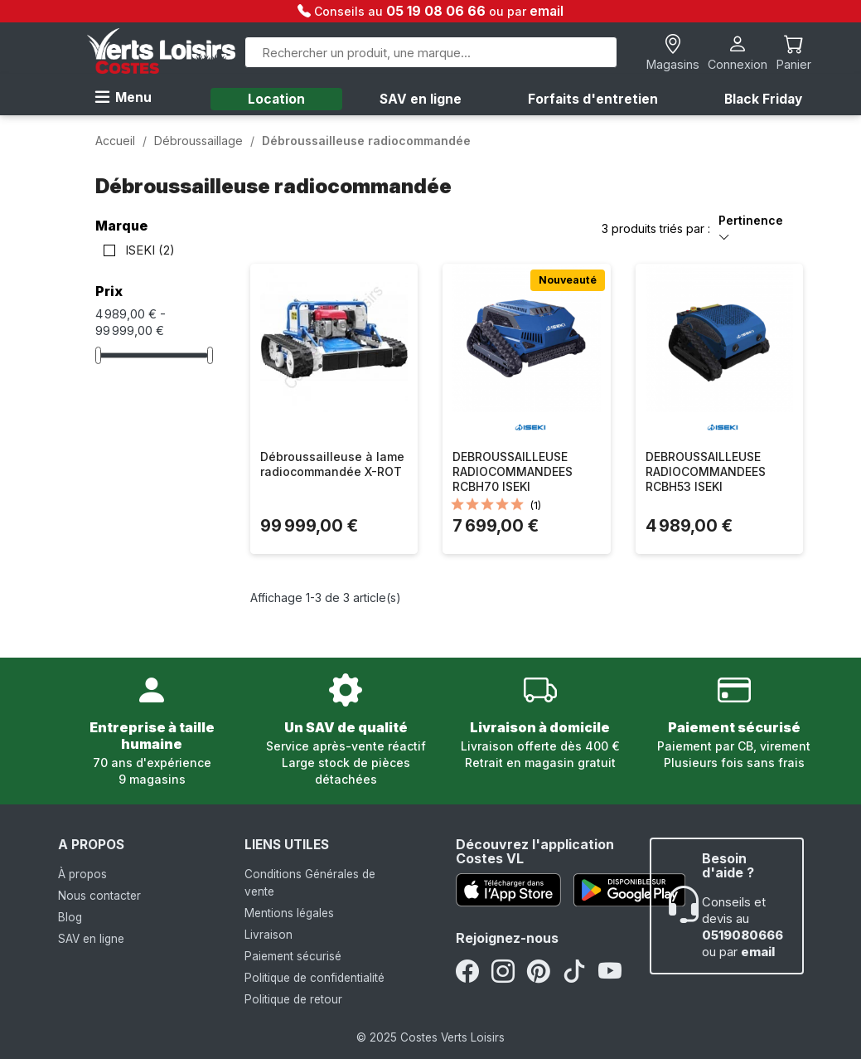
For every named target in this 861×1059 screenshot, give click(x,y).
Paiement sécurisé (292, 956)
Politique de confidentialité (314, 977)
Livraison (268, 934)
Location (276, 99)
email (547, 10)
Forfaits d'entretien (593, 99)
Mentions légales (289, 913)
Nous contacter (99, 895)
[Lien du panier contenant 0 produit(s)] (793, 53)
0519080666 (742, 935)
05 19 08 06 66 (437, 10)
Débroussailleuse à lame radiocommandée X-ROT (332, 463)
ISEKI (150, 250)
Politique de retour (293, 999)
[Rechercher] (430, 52)
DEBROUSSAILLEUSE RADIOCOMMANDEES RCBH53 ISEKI (706, 471)
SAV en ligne (421, 99)
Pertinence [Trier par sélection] (750, 228)
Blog (70, 917)
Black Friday (763, 99)
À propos (82, 874)
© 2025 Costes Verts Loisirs (430, 1037)
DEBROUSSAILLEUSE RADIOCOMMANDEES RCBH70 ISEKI (512, 471)
